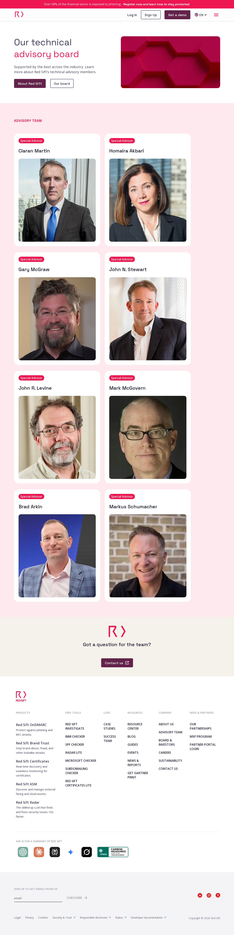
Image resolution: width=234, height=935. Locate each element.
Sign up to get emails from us (35, 889)
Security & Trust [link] (63, 917)
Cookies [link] (43, 917)
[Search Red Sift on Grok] (86, 852)
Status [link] (120, 917)
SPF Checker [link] (74, 744)
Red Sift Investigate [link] (74, 726)
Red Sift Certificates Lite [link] (78, 783)
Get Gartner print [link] (138, 775)
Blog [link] (132, 736)
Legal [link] (17, 917)
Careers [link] (165, 753)
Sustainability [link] (170, 761)
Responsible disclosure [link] (95, 917)
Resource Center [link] (135, 726)
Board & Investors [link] (167, 742)
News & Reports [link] (134, 763)
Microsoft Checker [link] (80, 761)
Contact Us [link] (168, 769)
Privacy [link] (29, 917)
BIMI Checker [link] (75, 736)
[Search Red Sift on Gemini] (70, 852)
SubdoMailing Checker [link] (76, 771)
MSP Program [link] (201, 736)
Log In (132, 15)
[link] (117, 4)
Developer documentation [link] (148, 917)
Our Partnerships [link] (201, 726)
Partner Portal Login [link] (203, 746)
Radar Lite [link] (73, 753)
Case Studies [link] (109, 726)
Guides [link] (133, 744)
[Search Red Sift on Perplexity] (54, 852)
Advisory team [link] (170, 732)
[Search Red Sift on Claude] (38, 852)
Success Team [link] (110, 738)
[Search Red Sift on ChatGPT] (22, 852)
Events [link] (133, 753)
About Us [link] (166, 724)
